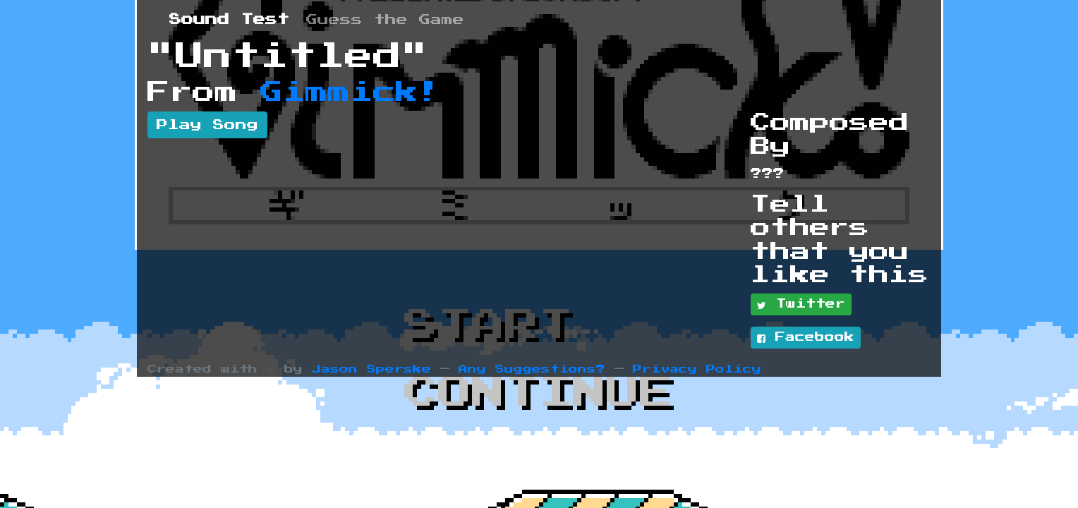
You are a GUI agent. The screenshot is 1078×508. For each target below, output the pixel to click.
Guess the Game (385, 19)
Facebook (805, 338)
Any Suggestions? (532, 369)
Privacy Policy (697, 369)
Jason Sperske (371, 369)
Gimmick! (350, 92)
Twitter (801, 304)
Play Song (207, 125)
